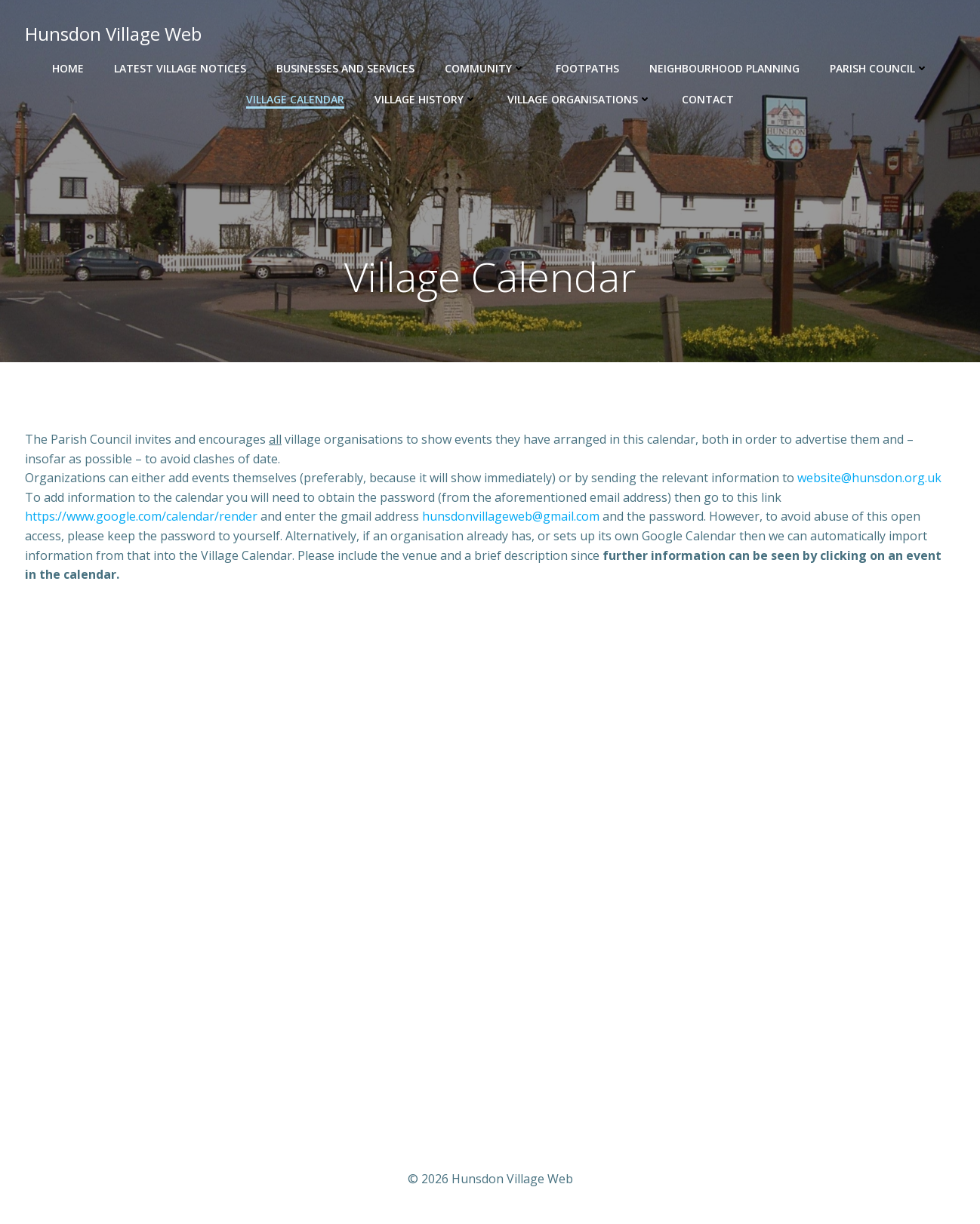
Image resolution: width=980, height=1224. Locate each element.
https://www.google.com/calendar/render (141, 516)
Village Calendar (295, 99)
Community (485, 68)
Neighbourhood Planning (724, 68)
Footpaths (587, 68)
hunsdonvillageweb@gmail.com (510, 516)
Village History (425, 99)
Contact (708, 99)
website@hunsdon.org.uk (869, 477)
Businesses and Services (345, 68)
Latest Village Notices (180, 68)
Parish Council (879, 68)
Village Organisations (579, 99)
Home (68, 68)
